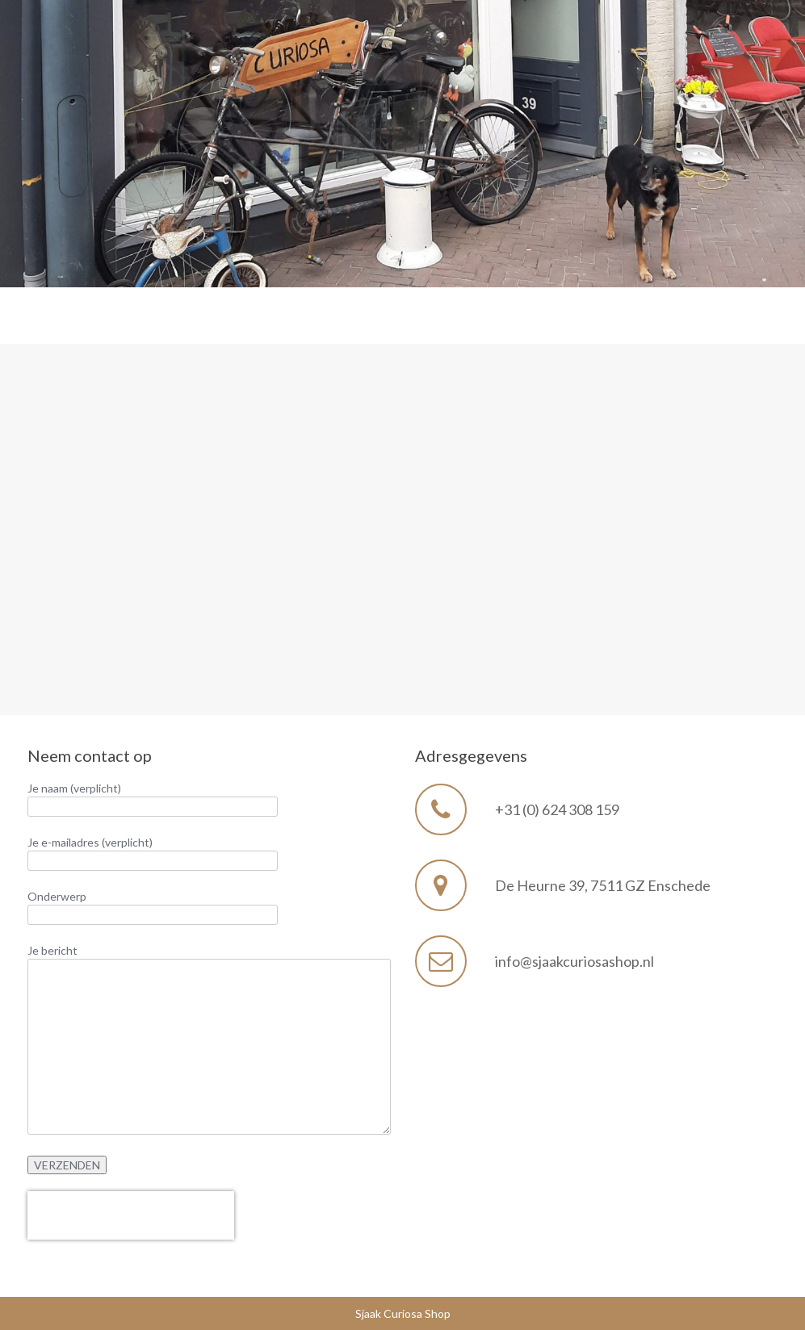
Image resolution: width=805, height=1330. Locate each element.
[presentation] (130, 1215)
